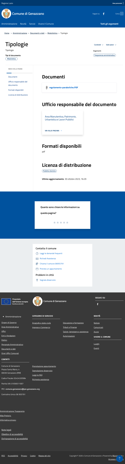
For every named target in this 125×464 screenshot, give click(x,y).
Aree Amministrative (10, 326)
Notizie (97, 323)
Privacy (24, 455)
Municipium (117, 455)
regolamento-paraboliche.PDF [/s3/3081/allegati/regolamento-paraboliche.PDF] (63, 87)
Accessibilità (13, 455)
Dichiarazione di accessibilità (14, 438)
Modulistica (52, 33)
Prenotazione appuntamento (44, 366)
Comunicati (98, 327)
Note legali (6, 429)
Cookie (33, 455)
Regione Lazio (7, 3)
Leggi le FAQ (37, 375)
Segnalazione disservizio (42, 370)
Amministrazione (20, 33)
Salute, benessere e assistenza (75, 331)
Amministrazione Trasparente (12, 411)
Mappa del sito (44, 455)
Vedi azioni (111, 44)
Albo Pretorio (5, 415)
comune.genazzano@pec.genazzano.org (23, 389)
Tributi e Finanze (70, 327)
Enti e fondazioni (8, 335)
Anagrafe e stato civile (41, 323)
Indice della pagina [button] (15, 69)
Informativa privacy (8, 420)
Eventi (96, 348)
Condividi (99, 44)
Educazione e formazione (73, 322)
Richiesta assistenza (40, 379)
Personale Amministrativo (12, 344)
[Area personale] (117, 3)
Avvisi (96, 331)
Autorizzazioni (69, 336)
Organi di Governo (8, 322)
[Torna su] (119, 458)
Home (6, 33)
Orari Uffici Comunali (10, 353)
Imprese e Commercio (41, 327)
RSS (3, 455)
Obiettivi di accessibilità (12, 434)
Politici (4, 340)
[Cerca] (121, 13)
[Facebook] (98, 13)
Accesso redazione (116, 459)
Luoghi (96, 343)
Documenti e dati (37, 33)
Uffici (3, 331)
